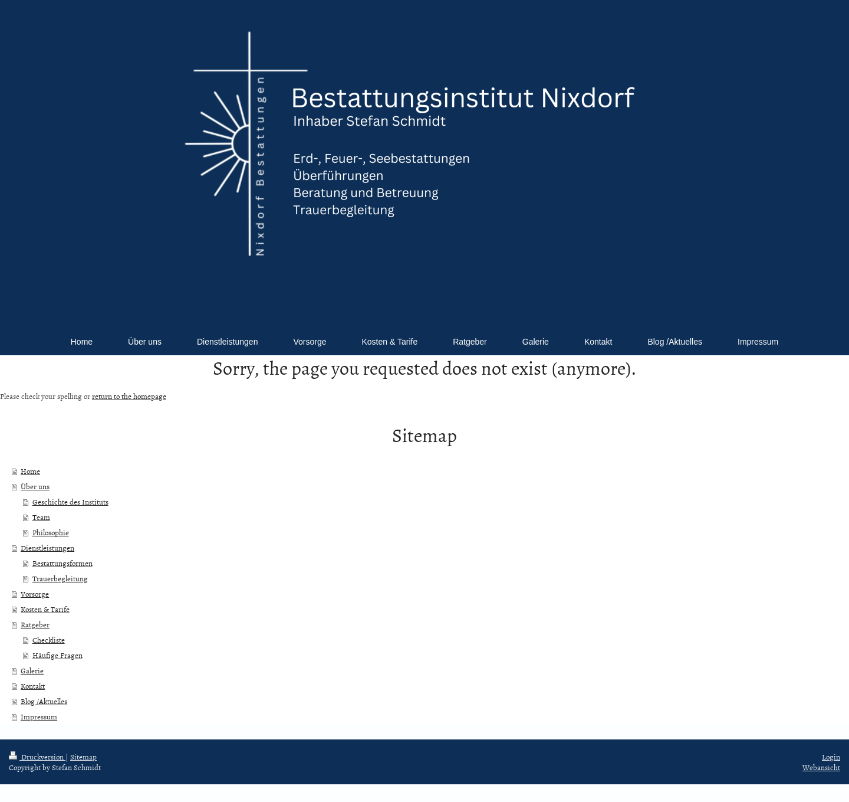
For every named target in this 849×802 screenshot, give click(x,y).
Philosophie (50, 532)
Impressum (39, 716)
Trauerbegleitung (60, 578)
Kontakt (33, 686)
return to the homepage (129, 396)
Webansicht (821, 767)
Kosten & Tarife (45, 609)
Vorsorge (35, 594)
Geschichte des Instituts (70, 502)
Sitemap (83, 756)
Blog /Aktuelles (44, 701)
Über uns (35, 486)
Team (41, 517)
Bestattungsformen (62, 563)
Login (831, 756)
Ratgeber (35, 624)
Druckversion (37, 756)
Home (30, 471)
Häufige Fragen (57, 655)
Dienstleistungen (47, 548)
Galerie (32, 670)
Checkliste (48, 640)
